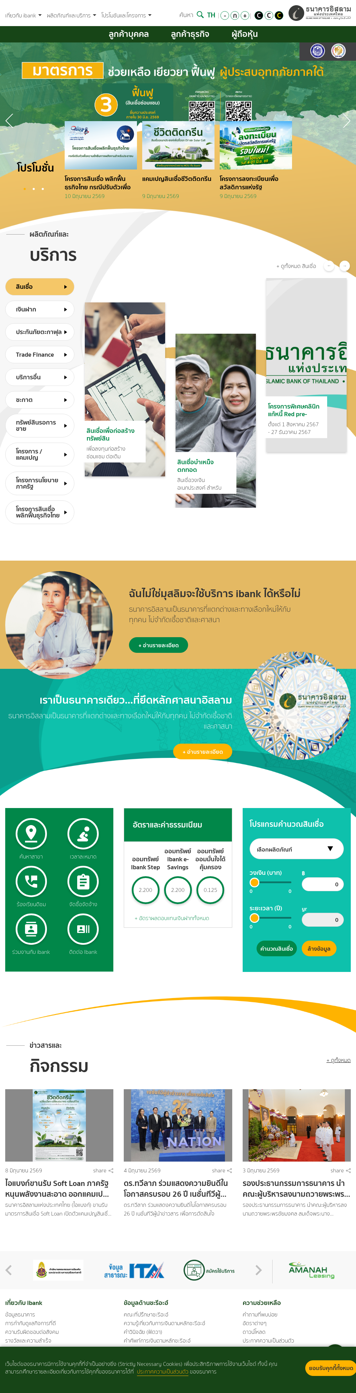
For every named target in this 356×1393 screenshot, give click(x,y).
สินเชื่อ (24, 287)
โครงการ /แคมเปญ (29, 454)
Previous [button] (346, 121)
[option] (103, 162)
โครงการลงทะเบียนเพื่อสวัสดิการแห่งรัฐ (249, 182)
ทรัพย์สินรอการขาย (36, 425)
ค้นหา (191, 14)
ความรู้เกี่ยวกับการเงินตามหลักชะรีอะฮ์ (164, 1323)
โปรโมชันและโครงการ (127, 15)
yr (304, 908)
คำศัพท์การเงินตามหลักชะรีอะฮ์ (157, 1340)
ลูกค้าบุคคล (129, 34)
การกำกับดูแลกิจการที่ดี (30, 1323)
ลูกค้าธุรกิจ (190, 34)
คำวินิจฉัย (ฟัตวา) (143, 1332)
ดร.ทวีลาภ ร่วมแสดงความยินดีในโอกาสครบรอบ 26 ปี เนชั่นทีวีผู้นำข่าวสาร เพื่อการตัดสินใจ (176, 1188)
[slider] (254, 882)
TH (211, 15)
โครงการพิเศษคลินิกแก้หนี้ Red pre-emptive (293, 409)
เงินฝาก (26, 309)
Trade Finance (35, 354)
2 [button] (34, 189)
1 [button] (25, 189)
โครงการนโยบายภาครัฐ (37, 483)
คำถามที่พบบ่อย (260, 1314)
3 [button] (43, 189)
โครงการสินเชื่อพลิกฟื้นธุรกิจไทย (38, 512)
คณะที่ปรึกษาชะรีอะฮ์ (146, 1314)
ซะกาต (24, 400)
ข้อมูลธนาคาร (20, 1314)
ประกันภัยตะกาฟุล (39, 332)
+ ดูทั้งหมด (338, 1060)
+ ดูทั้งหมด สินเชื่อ (296, 266)
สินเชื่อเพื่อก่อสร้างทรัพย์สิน (111, 434)
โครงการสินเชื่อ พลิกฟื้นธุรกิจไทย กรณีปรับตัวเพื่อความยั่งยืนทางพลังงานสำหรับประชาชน (98, 182)
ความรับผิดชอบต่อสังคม (32, 1332)
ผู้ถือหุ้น (245, 34)
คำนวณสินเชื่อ (276, 948)
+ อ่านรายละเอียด (158, 645)
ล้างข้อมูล (319, 948)
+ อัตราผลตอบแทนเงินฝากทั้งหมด (172, 918)
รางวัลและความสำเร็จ (28, 1340)
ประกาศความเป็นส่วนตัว (268, 1340)
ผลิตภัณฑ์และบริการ (71, 15)
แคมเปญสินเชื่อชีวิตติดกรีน (176, 179)
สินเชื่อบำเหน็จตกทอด (195, 465)
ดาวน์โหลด (254, 1332)
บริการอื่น (28, 377)
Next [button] (9, 121)
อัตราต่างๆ (255, 1323)
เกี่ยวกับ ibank (23, 15)
